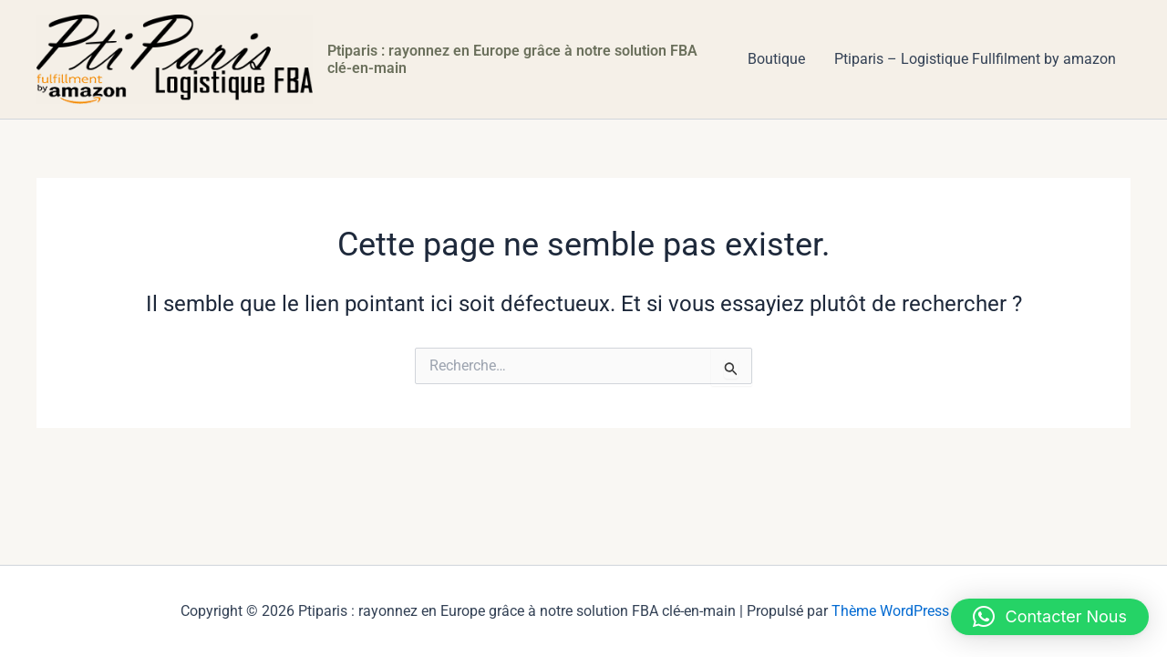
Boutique (776, 59)
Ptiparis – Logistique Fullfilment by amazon (975, 59)
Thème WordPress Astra (908, 611)
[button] (1050, 617)
